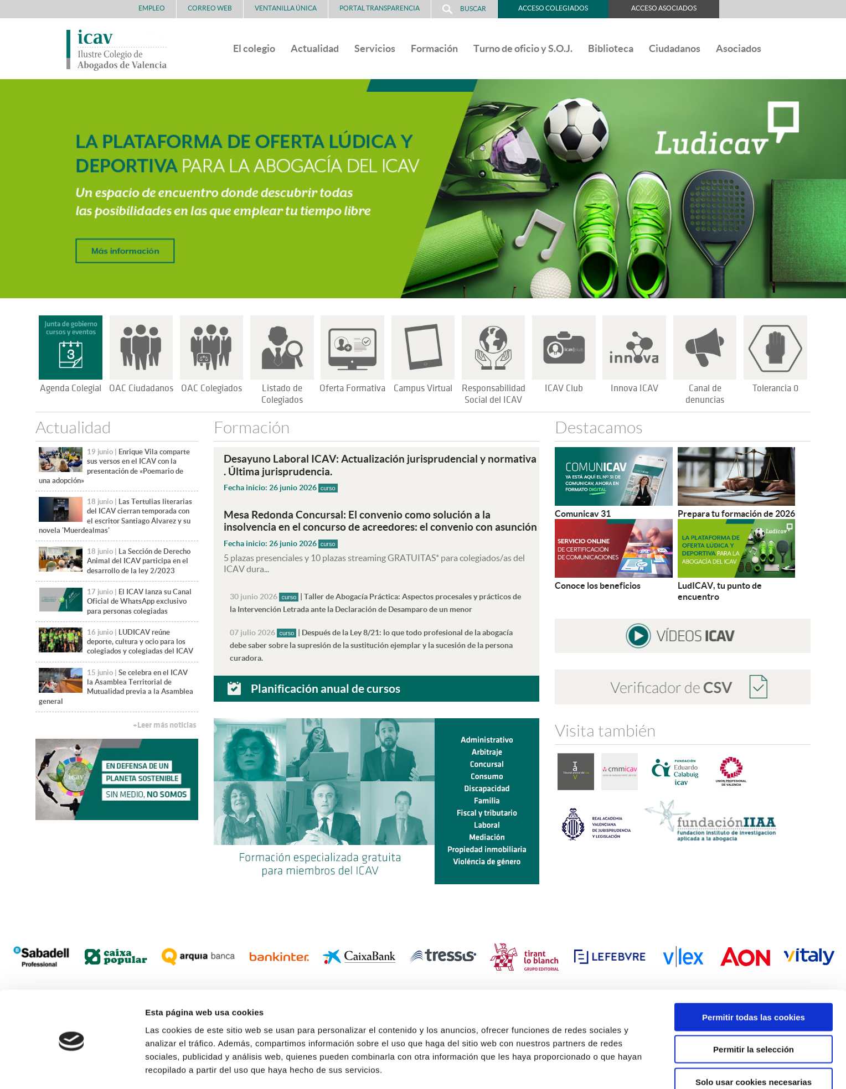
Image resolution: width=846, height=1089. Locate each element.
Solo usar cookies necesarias (753, 1043)
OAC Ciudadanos (141, 388)
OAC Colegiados (211, 388)
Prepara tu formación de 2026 (736, 513)
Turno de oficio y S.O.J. (522, 48)
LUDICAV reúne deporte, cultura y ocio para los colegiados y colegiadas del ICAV (140, 642)
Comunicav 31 (583, 513)
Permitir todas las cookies (753, 978)
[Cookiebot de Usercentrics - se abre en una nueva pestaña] (71, 1067)
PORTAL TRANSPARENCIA (379, 8)
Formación (434, 48)
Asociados (738, 48)
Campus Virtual (423, 388)
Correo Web (210, 8)
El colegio (254, 48)
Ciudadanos (674, 48)
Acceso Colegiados (553, 8)
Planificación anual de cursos (325, 684)
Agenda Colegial (70, 388)
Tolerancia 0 (775, 388)
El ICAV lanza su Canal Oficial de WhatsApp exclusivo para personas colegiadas (139, 601)
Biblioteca (610, 48)
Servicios (374, 48)
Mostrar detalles (595, 1067)
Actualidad (315, 48)
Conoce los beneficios (598, 585)
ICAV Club (564, 388)
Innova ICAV (634, 388)
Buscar (464, 9)
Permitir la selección (753, 1011)
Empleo (151, 8)
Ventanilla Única (286, 8)
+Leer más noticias (164, 725)
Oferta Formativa (352, 388)
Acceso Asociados (664, 8)
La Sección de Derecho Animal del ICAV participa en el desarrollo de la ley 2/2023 (138, 561)
